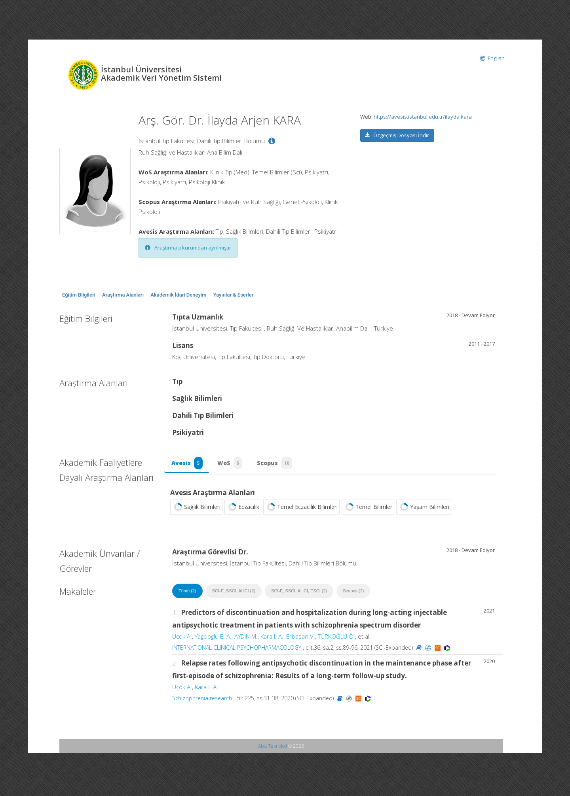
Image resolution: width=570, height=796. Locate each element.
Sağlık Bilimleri (196, 510)
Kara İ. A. (206, 690)
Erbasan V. (300, 640)
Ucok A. (182, 640)
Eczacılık (242, 510)
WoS (232, 465)
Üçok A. (182, 690)
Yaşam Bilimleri (423, 510)
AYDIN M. (246, 640)
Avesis (187, 465)
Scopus (279, 465)
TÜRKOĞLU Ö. (336, 640)
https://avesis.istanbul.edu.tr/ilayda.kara (423, 116)
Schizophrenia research (202, 701)
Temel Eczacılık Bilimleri (301, 510)
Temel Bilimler (368, 510)
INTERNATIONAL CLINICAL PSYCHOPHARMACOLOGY (236, 651)
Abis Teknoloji (272, 749)
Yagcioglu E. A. (213, 640)
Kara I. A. (271, 640)
